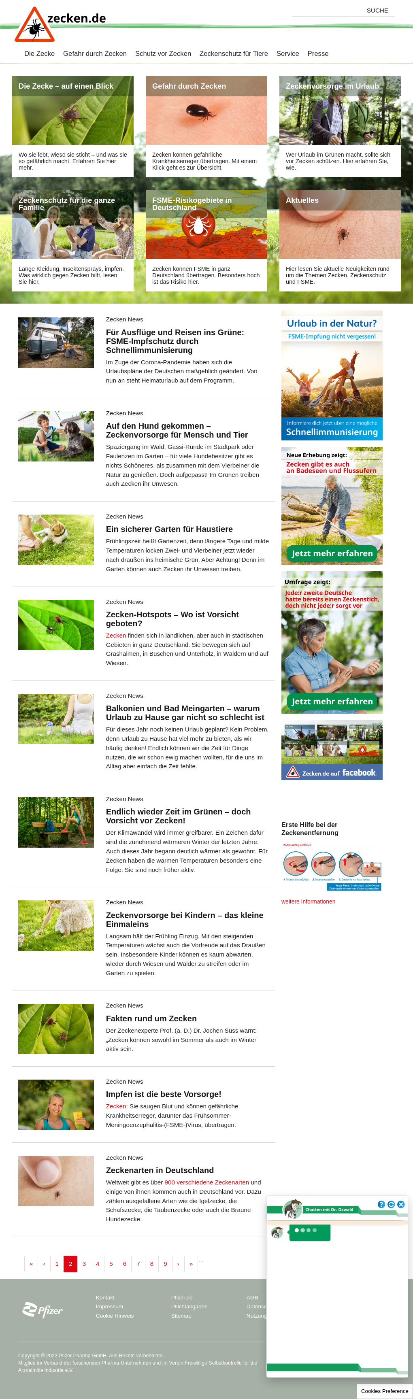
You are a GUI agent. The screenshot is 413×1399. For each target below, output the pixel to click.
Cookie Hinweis (115, 1316)
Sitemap (181, 1316)
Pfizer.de (182, 1298)
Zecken (116, 635)
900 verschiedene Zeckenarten (207, 1182)
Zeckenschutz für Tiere (229, 54)
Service (283, 54)
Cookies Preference (385, 1391)
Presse (314, 54)
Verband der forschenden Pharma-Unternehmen (97, 1363)
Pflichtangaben (189, 1306)
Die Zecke (39, 54)
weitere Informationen (308, 901)
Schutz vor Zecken (159, 54)
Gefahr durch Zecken (91, 54)
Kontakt (105, 1298)
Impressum (109, 1306)
